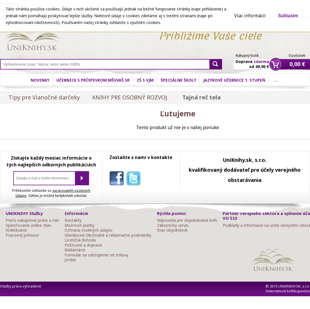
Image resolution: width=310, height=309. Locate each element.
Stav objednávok (172, 230)
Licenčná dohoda (80, 240)
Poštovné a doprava (83, 245)
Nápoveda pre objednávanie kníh (187, 220)
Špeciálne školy (178, 80)
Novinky (40, 80)
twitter (134, 179)
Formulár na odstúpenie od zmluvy (96, 255)
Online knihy (32, 39)
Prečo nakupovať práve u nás (32, 220)
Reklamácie (75, 250)
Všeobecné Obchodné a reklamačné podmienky (108, 235)
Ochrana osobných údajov (88, 230)
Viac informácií (250, 15)
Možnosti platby (79, 225)
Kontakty (73, 220)
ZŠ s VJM (145, 80)
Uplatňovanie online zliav (28, 225)
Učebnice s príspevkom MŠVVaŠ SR (93, 80)
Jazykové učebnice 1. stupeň (234, 80)
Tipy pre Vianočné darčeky (44, 97)
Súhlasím (288, 15)
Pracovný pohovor (22, 235)
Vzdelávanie (16, 230)
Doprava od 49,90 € (252, 60)
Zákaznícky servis (173, 225)
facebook (117, 179)
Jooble (70, 259)
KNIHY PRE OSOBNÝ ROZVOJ (129, 97)
